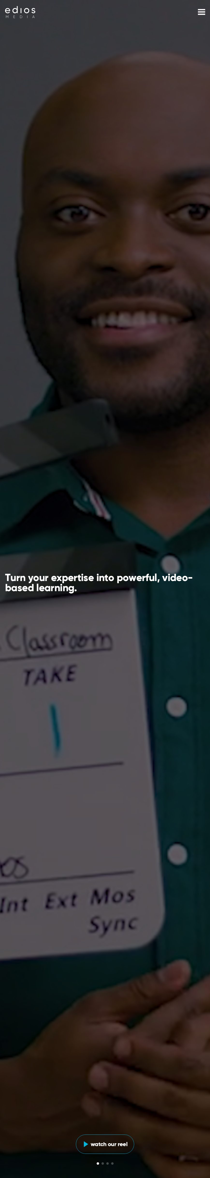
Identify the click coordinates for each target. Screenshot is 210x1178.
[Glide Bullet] (98, 1163)
